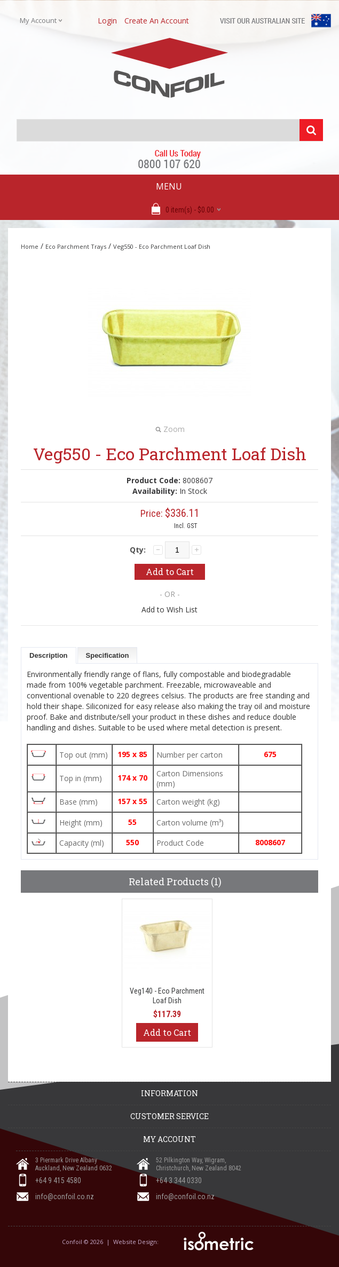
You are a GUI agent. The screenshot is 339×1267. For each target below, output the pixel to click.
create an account (156, 20)
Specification (107, 655)
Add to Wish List (169, 609)
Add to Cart (167, 1032)
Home (29, 246)
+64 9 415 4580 (58, 1180)
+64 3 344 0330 (179, 1180)
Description (48, 655)
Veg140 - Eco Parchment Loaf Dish (167, 996)
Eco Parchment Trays (75, 246)
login (107, 20)
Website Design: (136, 1242)
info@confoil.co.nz (64, 1196)
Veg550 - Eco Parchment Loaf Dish (161, 246)
